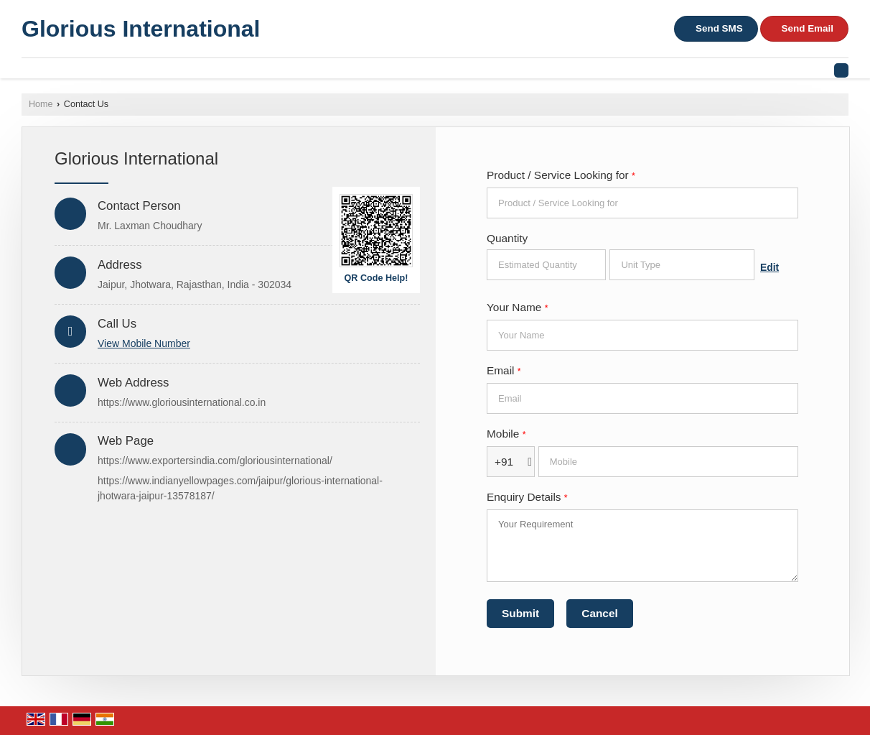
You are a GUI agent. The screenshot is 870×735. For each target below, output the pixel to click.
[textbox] (681, 264)
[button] (144, 343)
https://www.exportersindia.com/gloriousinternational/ (215, 460)
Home (41, 104)
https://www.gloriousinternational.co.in (182, 402)
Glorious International (141, 28)
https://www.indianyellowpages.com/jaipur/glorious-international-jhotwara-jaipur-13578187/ (240, 488)
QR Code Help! (376, 278)
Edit (769, 267)
